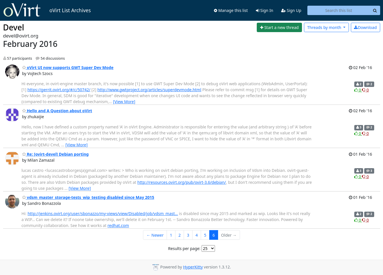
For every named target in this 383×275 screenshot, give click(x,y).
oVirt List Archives (47, 10)
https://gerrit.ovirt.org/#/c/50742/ (58, 89)
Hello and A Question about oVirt (57, 110)
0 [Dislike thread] (365, 90)
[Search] (375, 10)
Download (365, 27)
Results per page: (184, 248)
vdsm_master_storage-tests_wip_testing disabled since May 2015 (88, 197)
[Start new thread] (279, 27)
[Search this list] (338, 10)
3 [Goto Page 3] (188, 235)
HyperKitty (193, 267)
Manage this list (231, 10)
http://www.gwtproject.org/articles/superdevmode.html (149, 89)
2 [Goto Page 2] (180, 235)
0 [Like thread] (358, 90)
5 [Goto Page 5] (205, 235)
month (324, 27)
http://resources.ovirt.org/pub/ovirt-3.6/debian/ (181, 182)
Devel (13, 27)
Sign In (264, 10)
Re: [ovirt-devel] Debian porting (55, 154)
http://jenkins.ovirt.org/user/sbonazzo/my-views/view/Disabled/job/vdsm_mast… (103, 213)
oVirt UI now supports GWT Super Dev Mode (68, 67)
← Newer (155, 235)
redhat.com (118, 225)
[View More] (124, 101)
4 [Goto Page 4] (197, 235)
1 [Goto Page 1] (171, 235)
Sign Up (291, 10)
